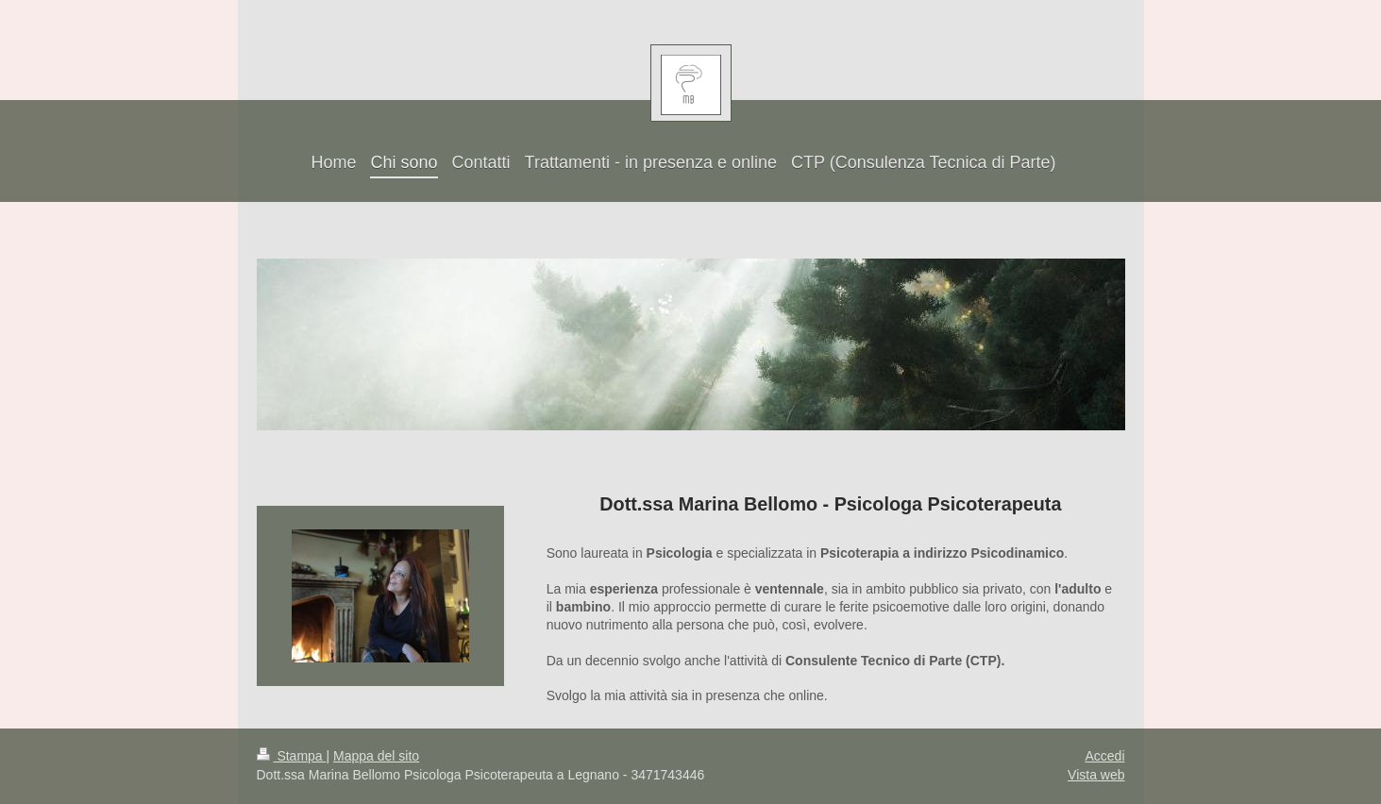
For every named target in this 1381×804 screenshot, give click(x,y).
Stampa (292, 755)
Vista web (1096, 774)
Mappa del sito (376, 755)
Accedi (1104, 755)
